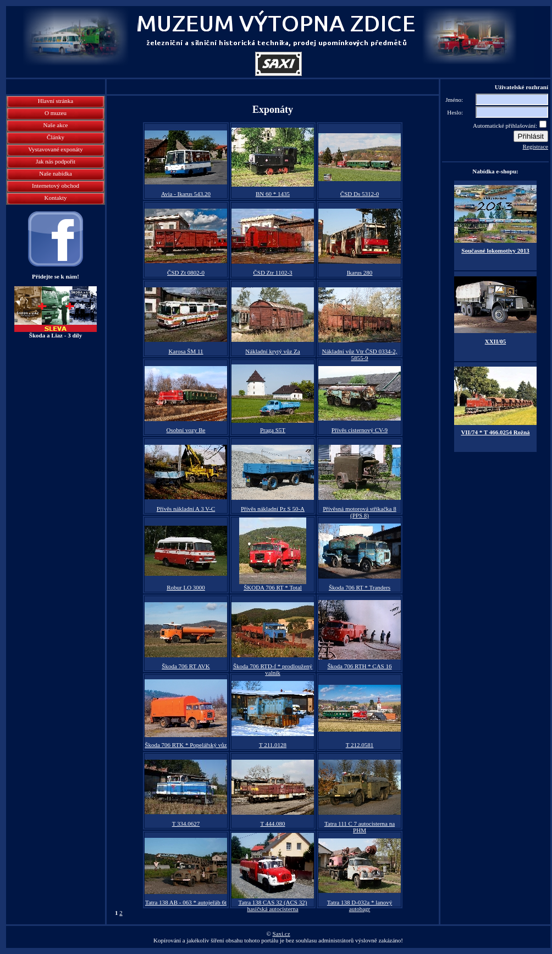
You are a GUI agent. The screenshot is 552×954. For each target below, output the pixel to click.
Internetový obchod (55, 185)
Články (55, 137)
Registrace (535, 146)
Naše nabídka (55, 173)
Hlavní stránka (55, 100)
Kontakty (56, 197)
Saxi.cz (281, 933)
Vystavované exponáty (55, 149)
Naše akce (55, 125)
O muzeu (56, 113)
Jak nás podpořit (55, 161)
